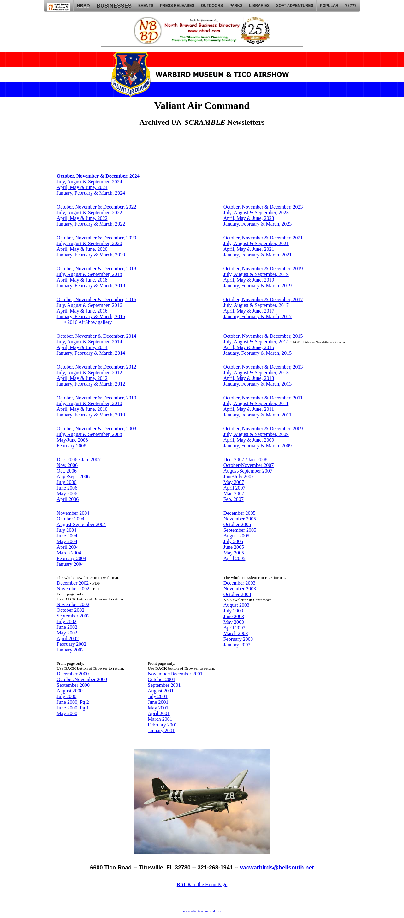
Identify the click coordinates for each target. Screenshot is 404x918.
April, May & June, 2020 (82, 249)
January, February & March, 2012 (91, 384)
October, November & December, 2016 (96, 299)
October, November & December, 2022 (96, 206)
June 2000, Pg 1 (73, 707)
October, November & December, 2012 (96, 367)
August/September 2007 (247, 470)
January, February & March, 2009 (257, 445)
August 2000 (70, 690)
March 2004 (69, 552)
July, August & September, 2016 (89, 305)
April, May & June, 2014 (82, 347)
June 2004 (67, 535)
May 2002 (67, 632)
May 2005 (233, 552)
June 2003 (233, 616)
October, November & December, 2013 (263, 367)
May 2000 (67, 713)
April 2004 (68, 547)
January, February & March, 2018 (91, 285)
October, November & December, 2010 (96, 397)
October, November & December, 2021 (263, 237)
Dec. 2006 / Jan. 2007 (79, 459)
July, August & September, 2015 (256, 341)
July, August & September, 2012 (89, 372)
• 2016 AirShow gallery (88, 322)
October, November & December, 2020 (96, 237)
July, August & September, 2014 (89, 341)
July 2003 (233, 610)
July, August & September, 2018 (89, 274)
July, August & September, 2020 (89, 243)
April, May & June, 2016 (82, 310)
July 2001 (158, 696)
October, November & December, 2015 (263, 336)
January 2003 (237, 644)
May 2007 (233, 482)
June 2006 (67, 488)
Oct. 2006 (67, 470)
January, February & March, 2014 (91, 353)
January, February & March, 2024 (91, 193)
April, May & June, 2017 (248, 310)
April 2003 (234, 627)
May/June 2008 (72, 440)
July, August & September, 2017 (256, 305)
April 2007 (234, 488)
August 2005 (236, 535)
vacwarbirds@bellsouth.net (277, 867)
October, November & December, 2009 (263, 428)
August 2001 (161, 690)
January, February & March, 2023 (257, 224)
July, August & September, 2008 (89, 434)
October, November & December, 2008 (96, 428)
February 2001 (162, 724)
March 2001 (160, 719)
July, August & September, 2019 (256, 274)
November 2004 (73, 513)
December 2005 (239, 513)
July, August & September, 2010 (89, 403)
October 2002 (71, 610)
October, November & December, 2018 (96, 268)
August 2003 (236, 605)
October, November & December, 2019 (263, 268)
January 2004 (70, 564)
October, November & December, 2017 (263, 299)
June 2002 (67, 627)
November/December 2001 (175, 673)
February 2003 (238, 639)
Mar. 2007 (233, 493)
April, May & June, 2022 (82, 218)
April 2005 (234, 558)
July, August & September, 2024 (89, 181)
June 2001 (158, 702)
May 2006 (67, 493)
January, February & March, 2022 (91, 224)
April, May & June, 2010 (82, 409)
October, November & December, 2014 (96, 336)
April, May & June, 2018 (82, 280)
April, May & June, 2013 (248, 378)
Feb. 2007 (233, 499)
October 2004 (71, 518)
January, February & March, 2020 (91, 254)
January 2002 (70, 649)
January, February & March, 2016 (91, 316)
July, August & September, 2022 (89, 212)
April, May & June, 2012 (82, 378)
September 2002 (73, 615)
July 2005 (233, 541)
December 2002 (73, 583)
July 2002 (67, 621)
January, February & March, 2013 (257, 384)
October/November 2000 (82, 679)
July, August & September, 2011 (256, 403)
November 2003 (239, 588)
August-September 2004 (81, 524)
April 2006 (68, 499)
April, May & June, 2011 (248, 409)
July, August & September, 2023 (256, 212)
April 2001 (159, 713)
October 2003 (237, 594)
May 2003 (233, 622)
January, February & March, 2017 (257, 316)
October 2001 (161, 679)
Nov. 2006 (67, 465)
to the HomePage (202, 884)
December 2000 (73, 673)
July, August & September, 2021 (256, 243)
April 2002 (68, 638)
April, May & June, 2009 (248, 440)
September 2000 (73, 685)
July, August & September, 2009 (256, 434)
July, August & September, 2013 (256, 372)
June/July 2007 (238, 476)
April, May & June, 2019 (248, 280)
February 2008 (71, 445)
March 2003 (235, 633)
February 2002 (71, 644)
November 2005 (239, 518)
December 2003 (239, 583)
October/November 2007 (248, 465)
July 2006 (67, 482)
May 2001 (158, 707)
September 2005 (239, 530)
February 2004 (71, 558)
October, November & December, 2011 (263, 397)
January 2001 (161, 730)
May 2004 (67, 541)
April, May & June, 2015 (248, 347)
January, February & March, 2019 (257, 285)
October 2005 (237, 524)
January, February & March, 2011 (257, 414)
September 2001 (164, 685)
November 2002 (73, 588)
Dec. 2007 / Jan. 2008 (245, 459)
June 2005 (233, 547)
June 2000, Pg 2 (73, 702)
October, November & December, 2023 (263, 206)
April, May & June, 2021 (248, 249)
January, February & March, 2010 (91, 414)
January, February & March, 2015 (257, 353)
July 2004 (67, 530)
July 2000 (67, 696)
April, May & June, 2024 (82, 187)
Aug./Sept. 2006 (73, 476)
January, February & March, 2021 (257, 254)
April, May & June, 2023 (248, 218)
